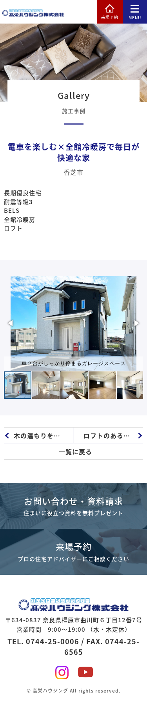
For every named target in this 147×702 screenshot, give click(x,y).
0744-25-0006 (52, 641)
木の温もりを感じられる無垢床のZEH (43, 435)
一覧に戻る (75, 451)
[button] (11, 323)
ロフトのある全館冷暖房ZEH (113, 435)
